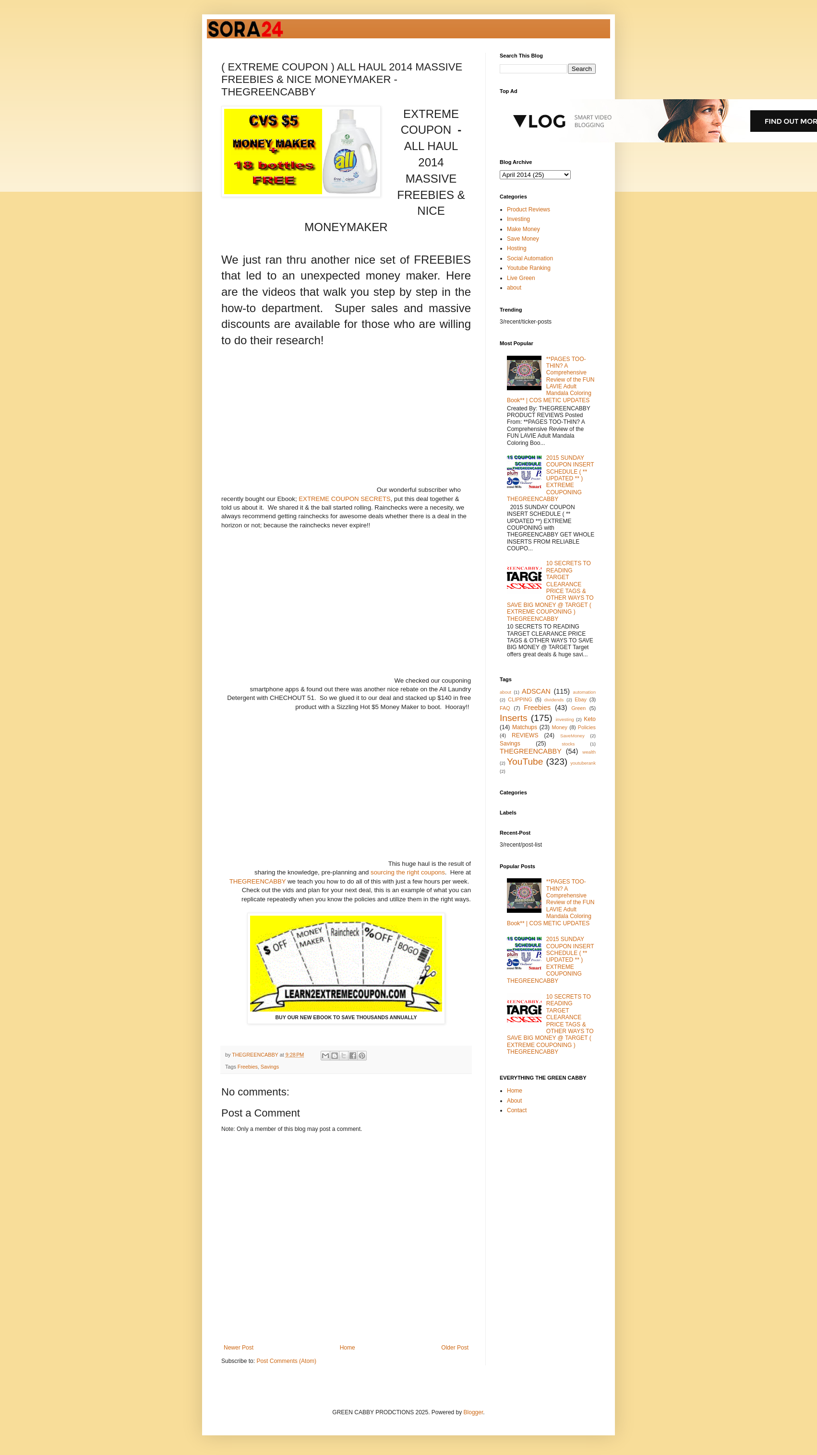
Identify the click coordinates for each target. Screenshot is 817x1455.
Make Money (523, 229)
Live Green (521, 278)
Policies (587, 727)
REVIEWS (525, 735)
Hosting (517, 248)
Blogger (473, 1412)
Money (559, 727)
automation (584, 692)
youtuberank (583, 763)
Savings (270, 1067)
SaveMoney (572, 735)
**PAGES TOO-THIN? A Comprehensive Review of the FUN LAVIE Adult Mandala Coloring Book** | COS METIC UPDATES (551, 380)
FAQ (505, 708)
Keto (590, 719)
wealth (589, 752)
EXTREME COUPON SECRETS (344, 498)
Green (578, 708)
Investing (518, 219)
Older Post (455, 1347)
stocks (568, 743)
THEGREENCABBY (257, 881)
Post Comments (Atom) (286, 1361)
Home (347, 1347)
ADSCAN (536, 691)
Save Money (523, 238)
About (514, 1100)
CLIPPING (520, 699)
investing (565, 719)
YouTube (525, 762)
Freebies (248, 1067)
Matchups (524, 727)
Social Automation (530, 258)
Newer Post (238, 1347)
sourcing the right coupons (408, 872)
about (514, 287)
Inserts (514, 718)
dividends (554, 699)
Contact (517, 1110)
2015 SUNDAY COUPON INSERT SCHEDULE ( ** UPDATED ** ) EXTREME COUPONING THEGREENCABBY (550, 478)
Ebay (581, 699)
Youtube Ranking (529, 268)
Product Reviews (528, 209)
